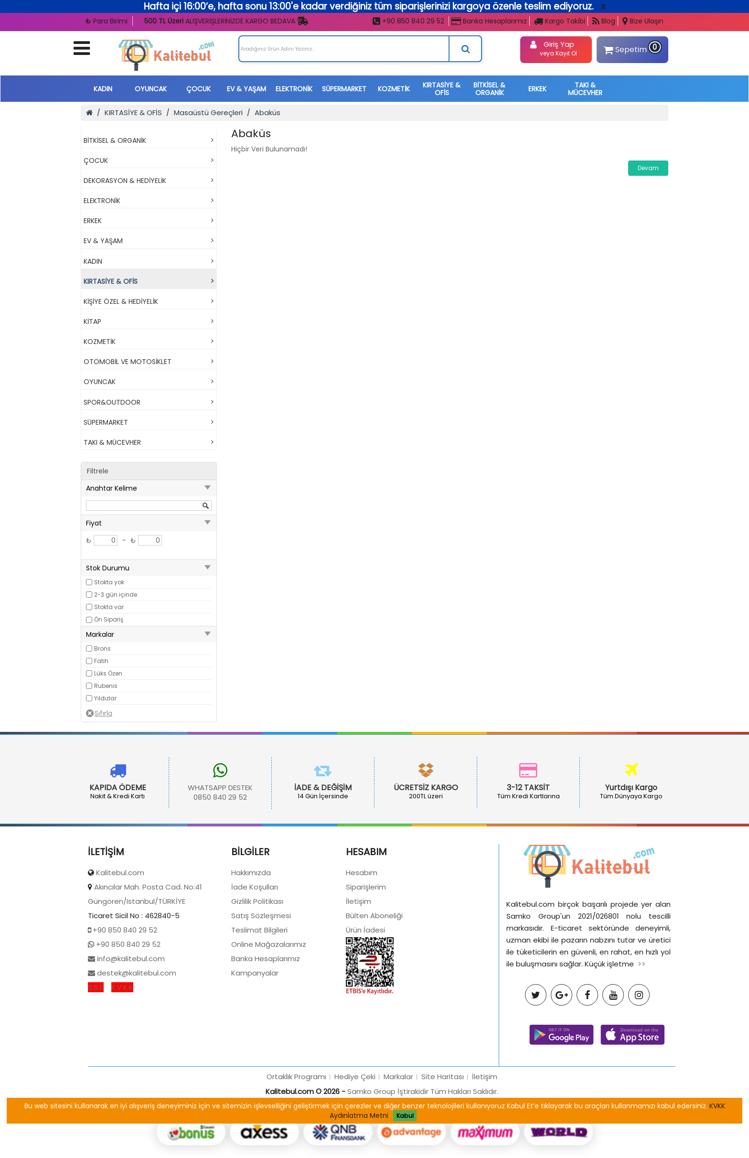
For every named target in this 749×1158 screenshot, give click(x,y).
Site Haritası (442, 1142)
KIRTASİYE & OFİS (441, 88)
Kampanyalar (254, 1038)
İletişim (358, 967)
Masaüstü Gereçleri (208, 112)
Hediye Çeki (354, 1142)
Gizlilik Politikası (257, 967)
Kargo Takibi (559, 21)
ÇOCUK (198, 89)
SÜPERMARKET (344, 89)
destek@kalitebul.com (135, 1038)
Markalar (398, 1142)
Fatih (101, 661)
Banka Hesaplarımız (489, 21)
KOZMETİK (394, 89)
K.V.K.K (122, 1053)
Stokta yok (109, 582)
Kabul (405, 1116)
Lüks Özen (108, 673)
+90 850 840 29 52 (408, 21)
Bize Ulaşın (642, 21)
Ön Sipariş (108, 619)
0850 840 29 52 (159, 797)
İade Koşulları (254, 952)
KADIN (103, 89)
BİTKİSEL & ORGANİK (489, 88)
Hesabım (361, 938)
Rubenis (106, 686)
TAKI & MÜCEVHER (585, 88)
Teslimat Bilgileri (259, 995)
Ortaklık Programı (296, 1142)
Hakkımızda (251, 938)
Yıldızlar (105, 698)
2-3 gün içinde (115, 594)
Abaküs (267, 112)
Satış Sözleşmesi (261, 981)
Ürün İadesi (365, 995)
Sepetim (631, 48)
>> (641, 1029)
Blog (603, 21)
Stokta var (109, 607)
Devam (648, 168)
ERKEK (537, 89)
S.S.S (96, 1053)
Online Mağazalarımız (268, 1010)
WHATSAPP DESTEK (159, 788)
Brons (102, 648)
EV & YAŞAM (246, 89)
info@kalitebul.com (130, 1024)
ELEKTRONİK (294, 89)
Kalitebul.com (120, 938)
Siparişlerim (366, 952)
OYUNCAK (151, 89)
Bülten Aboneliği (374, 981)
